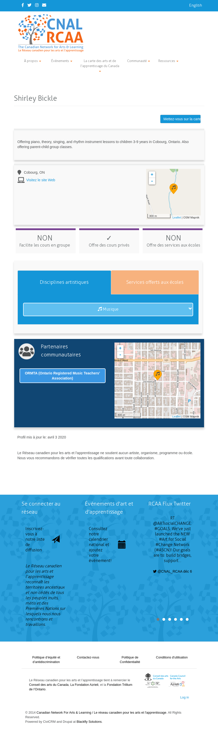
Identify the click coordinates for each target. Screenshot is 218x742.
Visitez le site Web (40, 180)
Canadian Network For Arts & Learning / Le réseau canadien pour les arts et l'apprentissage (101, 712)
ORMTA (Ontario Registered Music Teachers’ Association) (62, 375)
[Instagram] (37, 5)
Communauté (138, 61)
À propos (32, 61)
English (195, 5)
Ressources (168, 61)
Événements (61, 61)
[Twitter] (29, 5)
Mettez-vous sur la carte (182, 119)
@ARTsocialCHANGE (172, 523)
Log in (184, 697)
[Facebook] (23, 5)
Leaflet (177, 217)
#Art (163, 539)
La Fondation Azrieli (84, 685)
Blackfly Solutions (89, 722)
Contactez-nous (88, 657)
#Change (164, 544)
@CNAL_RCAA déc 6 (172, 571)
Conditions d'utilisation (172, 657)
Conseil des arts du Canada (49, 685)
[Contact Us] (44, 5)
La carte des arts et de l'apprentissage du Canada (99, 65)
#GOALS (162, 528)
